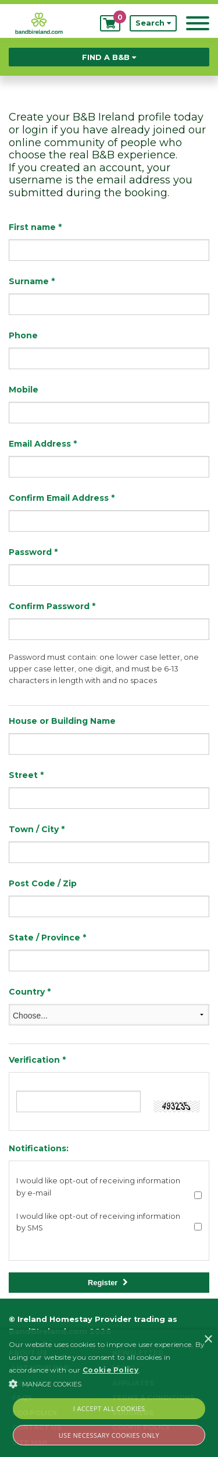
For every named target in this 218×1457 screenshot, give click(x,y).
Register (107, 1282)
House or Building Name (62, 721)
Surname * (32, 281)
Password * (33, 552)
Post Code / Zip (43, 883)
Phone (23, 335)
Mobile (23, 389)
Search (153, 23)
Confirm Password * (52, 606)
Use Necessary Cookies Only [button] (109, 1435)
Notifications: (39, 1148)
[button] (109, 1383)
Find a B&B (109, 57)
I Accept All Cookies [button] (109, 1408)
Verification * (37, 1060)
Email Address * (43, 443)
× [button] (207, 1339)
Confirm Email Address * (62, 498)
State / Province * (47, 937)
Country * (30, 991)
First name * (35, 227)
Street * (26, 775)
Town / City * (37, 829)
